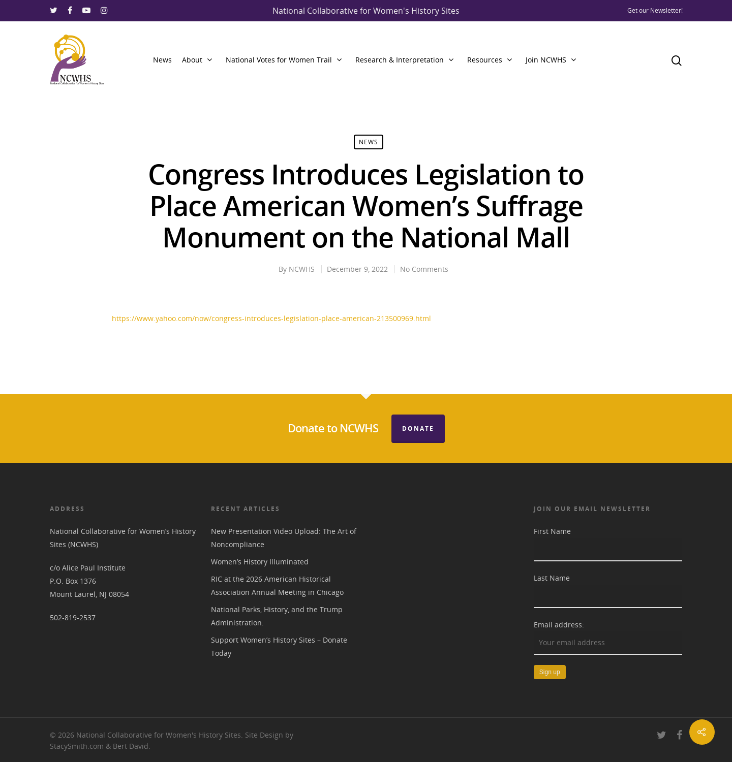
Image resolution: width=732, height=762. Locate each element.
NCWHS (302, 269)
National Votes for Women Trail (283, 60)
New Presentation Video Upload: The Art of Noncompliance (283, 537)
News (162, 60)
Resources (489, 60)
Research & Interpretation (404, 60)
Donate (418, 428)
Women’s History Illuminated (260, 561)
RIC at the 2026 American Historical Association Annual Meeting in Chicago (277, 585)
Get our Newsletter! (655, 10)
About (196, 60)
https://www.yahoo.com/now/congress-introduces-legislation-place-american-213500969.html (271, 318)
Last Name (552, 578)
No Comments (424, 269)
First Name (552, 531)
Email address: (559, 624)
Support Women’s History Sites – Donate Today (279, 646)
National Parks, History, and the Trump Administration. (277, 616)
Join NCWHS (550, 60)
